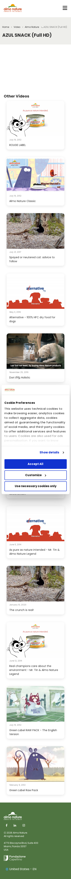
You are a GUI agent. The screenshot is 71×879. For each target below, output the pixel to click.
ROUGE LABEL (17, 145)
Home (5, 27)
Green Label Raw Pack (23, 790)
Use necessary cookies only (35, 486)
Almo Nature (32, 27)
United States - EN (21, 869)
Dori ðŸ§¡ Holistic (19, 377)
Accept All (35, 464)
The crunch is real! (21, 610)
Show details (49, 453)
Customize (35, 475)
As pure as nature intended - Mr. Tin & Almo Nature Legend (34, 552)
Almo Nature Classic (22, 201)
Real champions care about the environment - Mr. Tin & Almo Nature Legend (33, 670)
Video (17, 27)
